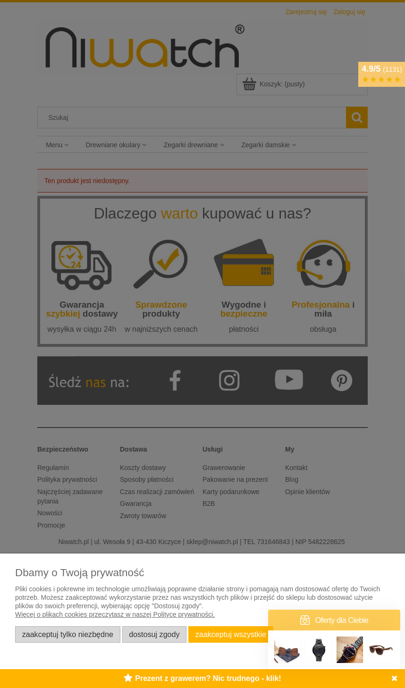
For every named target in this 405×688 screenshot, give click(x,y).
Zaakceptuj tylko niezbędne (67, 634)
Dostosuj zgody (154, 634)
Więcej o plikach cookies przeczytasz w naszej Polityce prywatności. (115, 614)
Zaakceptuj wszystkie (230, 634)
